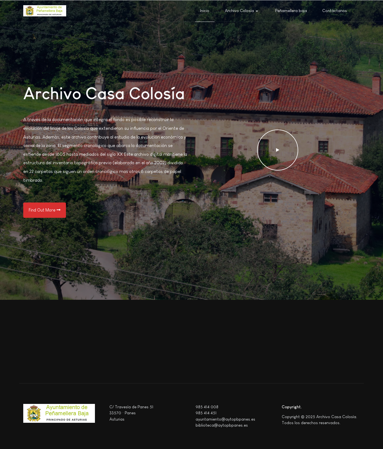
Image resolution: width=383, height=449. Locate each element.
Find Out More (44, 210)
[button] (242, 11)
